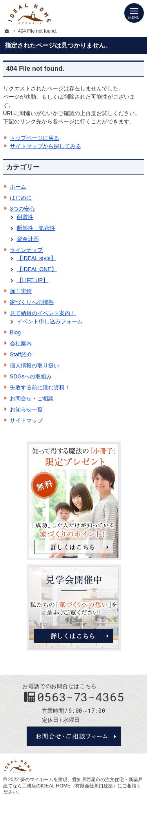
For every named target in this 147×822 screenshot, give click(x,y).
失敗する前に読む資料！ (40, 387)
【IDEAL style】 (36, 258)
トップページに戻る (34, 138)
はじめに (21, 197)
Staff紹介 (21, 354)
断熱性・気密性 (36, 228)
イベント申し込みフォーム (50, 321)
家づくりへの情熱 (32, 302)
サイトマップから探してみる (45, 146)
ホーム (18, 186)
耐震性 (25, 217)
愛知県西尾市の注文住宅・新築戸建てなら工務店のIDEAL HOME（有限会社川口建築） (73, 783)
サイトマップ (26, 420)
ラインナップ (26, 250)
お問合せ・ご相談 (32, 398)
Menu (134, 13)
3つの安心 (22, 209)
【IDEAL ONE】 (37, 269)
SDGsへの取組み (31, 376)
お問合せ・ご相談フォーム (74, 736)
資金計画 (28, 239)
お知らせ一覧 (26, 409)
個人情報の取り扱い (34, 365)
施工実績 (21, 291)
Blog (15, 332)
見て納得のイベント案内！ (43, 313)
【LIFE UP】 (33, 280)
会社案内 (21, 343)
